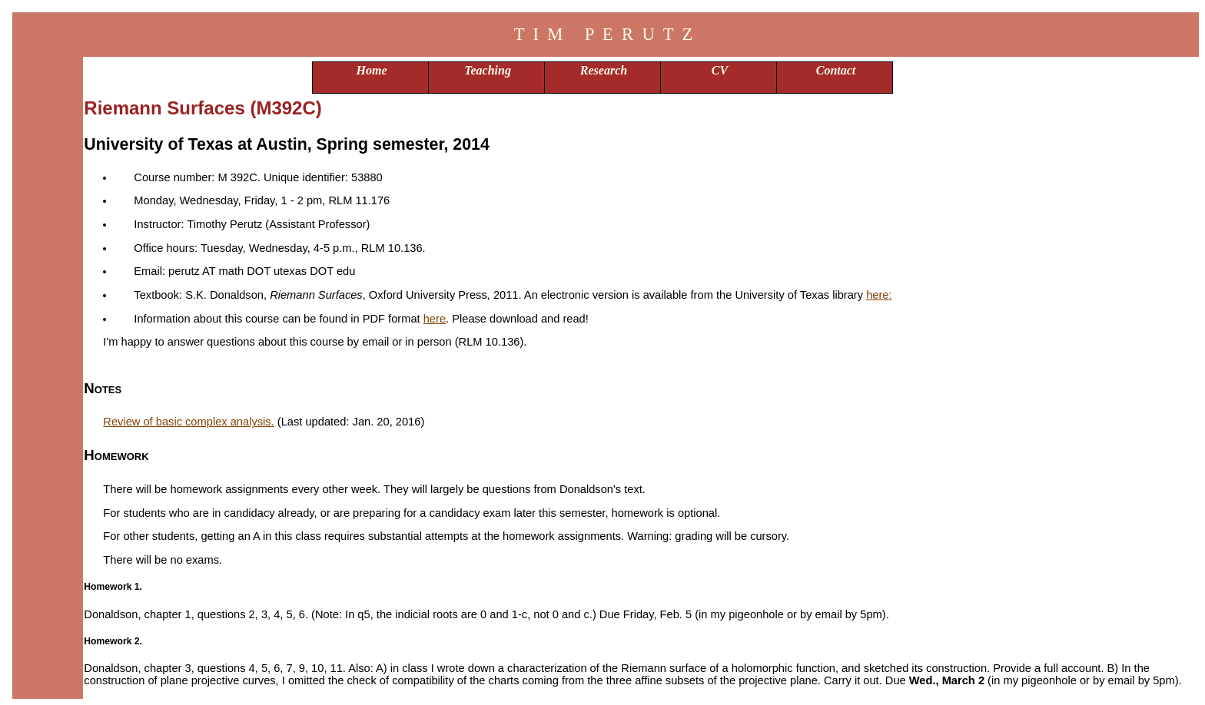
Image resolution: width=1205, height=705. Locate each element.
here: (878, 295)
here (434, 319)
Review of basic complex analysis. (188, 421)
